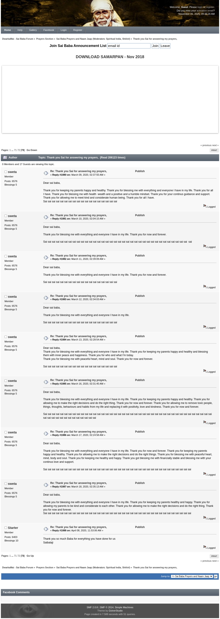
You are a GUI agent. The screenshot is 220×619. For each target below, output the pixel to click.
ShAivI (125, 39)
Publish (140, 171)
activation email (205, 10)
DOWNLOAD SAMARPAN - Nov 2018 (110, 57)
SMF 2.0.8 (92, 607)
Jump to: (165, 576)
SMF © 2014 (107, 607)
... (12, 150)
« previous (206, 145)
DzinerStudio (116, 610)
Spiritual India (113, 39)
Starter (13, 528)
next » (215, 145)
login (200, 7)
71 (15, 150)
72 (18, 150)
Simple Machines (124, 607)
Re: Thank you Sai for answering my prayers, (78, 171)
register (210, 7)
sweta (12, 172)
